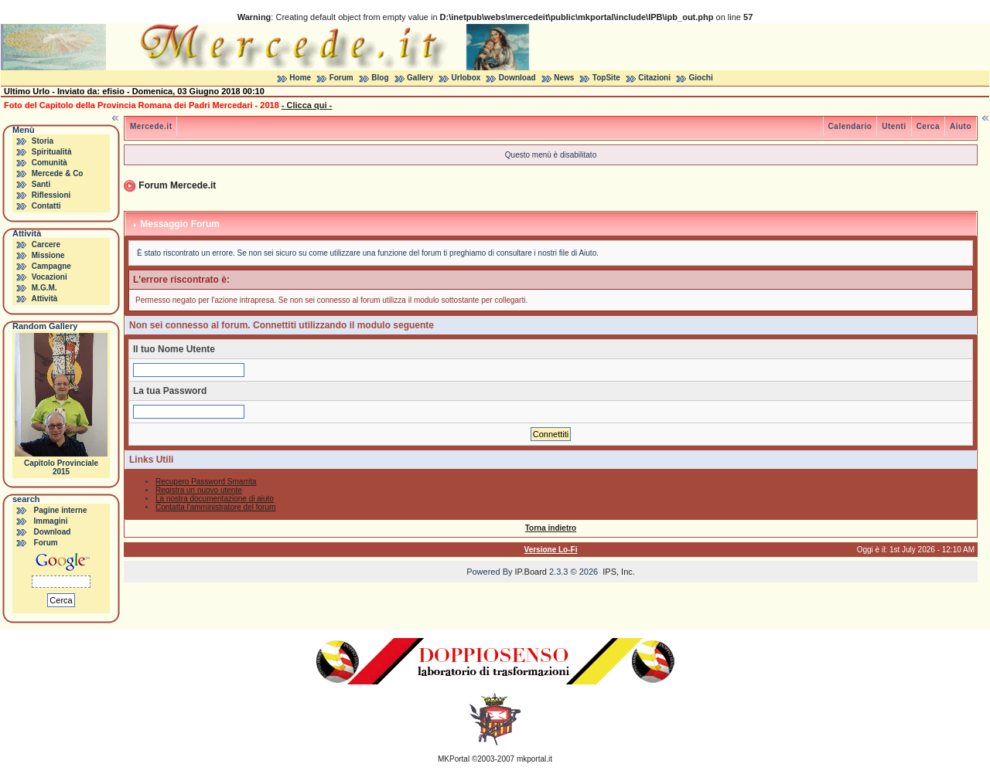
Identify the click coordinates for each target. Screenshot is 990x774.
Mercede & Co (58, 173)
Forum (341, 77)
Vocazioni (49, 277)
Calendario (850, 126)
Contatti (46, 206)
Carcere (46, 244)
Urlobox (466, 77)
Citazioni (654, 77)
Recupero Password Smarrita (206, 481)
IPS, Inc (618, 571)
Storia (42, 141)
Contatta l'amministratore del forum (215, 507)
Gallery (420, 77)
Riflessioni (51, 195)
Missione (48, 255)
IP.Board (531, 571)
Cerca (928, 126)
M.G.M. (44, 287)
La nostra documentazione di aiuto (214, 498)
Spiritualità (52, 152)
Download (517, 77)
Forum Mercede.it (177, 185)
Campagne (51, 266)
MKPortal (453, 759)
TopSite (606, 77)
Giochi (701, 77)
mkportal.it (534, 759)
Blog (379, 77)
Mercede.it (151, 126)
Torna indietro (550, 528)
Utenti (894, 126)
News (564, 77)
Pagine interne (60, 510)
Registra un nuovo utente (198, 490)
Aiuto (960, 126)
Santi (41, 184)
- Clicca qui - (307, 105)
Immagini (51, 521)
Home (300, 77)
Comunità (49, 162)
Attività (44, 298)
